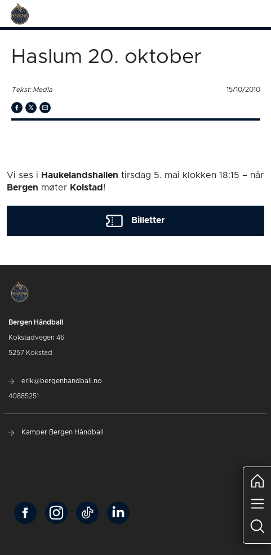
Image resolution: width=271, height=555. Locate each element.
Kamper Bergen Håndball (56, 432)
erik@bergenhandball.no (55, 381)
